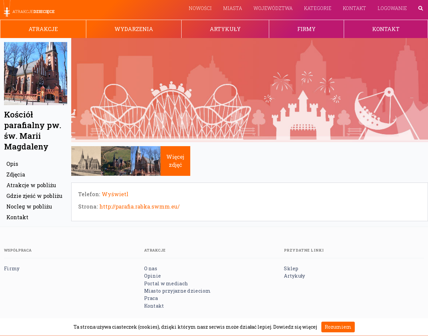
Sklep (291, 268)
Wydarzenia (133, 28)
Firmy (306, 28)
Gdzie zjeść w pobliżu (34, 195)
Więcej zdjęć (175, 160)
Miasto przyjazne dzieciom (177, 291)
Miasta (232, 8)
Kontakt (354, 8)
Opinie (152, 276)
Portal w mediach (166, 283)
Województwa (273, 8)
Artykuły (225, 28)
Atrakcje (43, 28)
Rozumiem (338, 327)
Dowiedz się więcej (295, 327)
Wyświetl (115, 194)
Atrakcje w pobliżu (31, 185)
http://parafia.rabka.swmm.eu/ (139, 206)
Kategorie (317, 8)
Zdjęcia (15, 174)
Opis (12, 163)
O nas (150, 268)
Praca (151, 298)
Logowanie (392, 8)
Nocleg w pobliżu (29, 206)
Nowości (200, 8)
